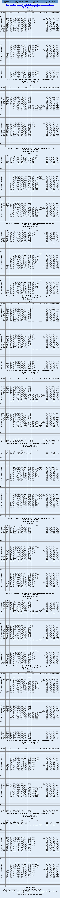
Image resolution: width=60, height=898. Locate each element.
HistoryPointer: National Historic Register (21, 2)
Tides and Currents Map (8, 2)
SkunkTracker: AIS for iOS (50, 2)
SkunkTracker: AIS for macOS (37, 2)
